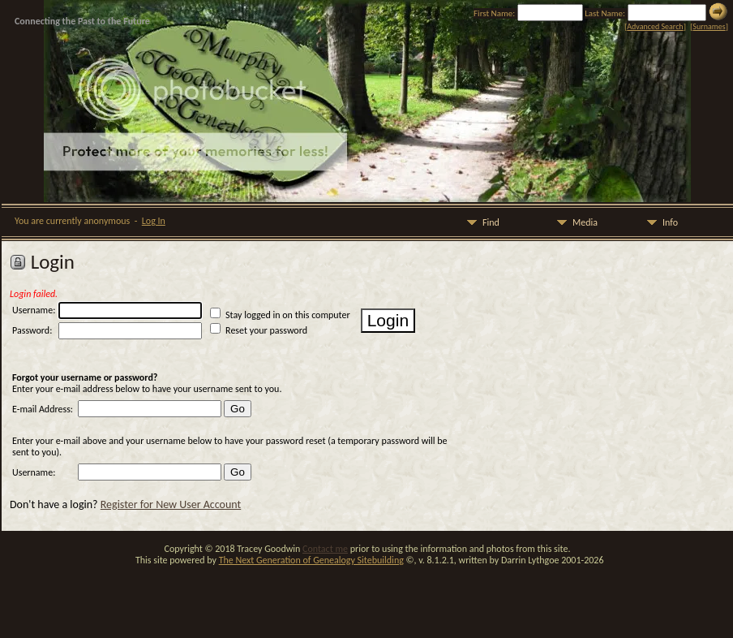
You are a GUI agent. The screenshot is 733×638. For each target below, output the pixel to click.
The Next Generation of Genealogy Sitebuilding (311, 560)
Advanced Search (655, 26)
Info (660, 222)
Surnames (708, 26)
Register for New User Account (171, 504)
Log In (153, 220)
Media (575, 222)
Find (480, 222)
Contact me (325, 548)
